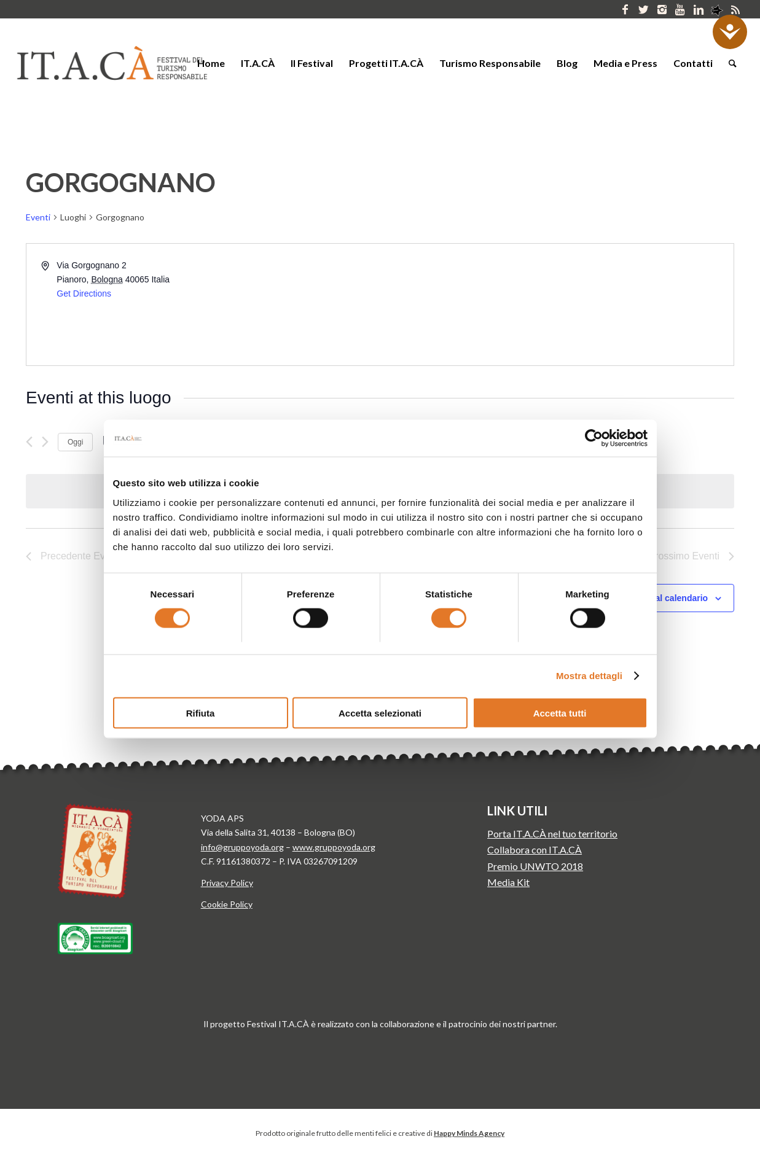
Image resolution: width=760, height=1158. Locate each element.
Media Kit (508, 882)
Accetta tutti (560, 712)
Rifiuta (200, 712)
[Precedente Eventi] (29, 442)
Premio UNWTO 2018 (535, 866)
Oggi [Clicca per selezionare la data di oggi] (75, 442)
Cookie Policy (227, 904)
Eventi (38, 217)
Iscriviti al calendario (665, 598)
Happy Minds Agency (469, 1133)
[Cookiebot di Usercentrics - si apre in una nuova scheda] (594, 438)
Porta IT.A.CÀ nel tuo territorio (552, 833)
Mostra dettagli (589, 675)
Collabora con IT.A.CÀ (534, 849)
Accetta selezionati (380, 712)
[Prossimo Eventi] (45, 442)
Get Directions (84, 293)
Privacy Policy (227, 882)
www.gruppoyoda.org (333, 847)
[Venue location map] (556, 304)
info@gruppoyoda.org (242, 847)
